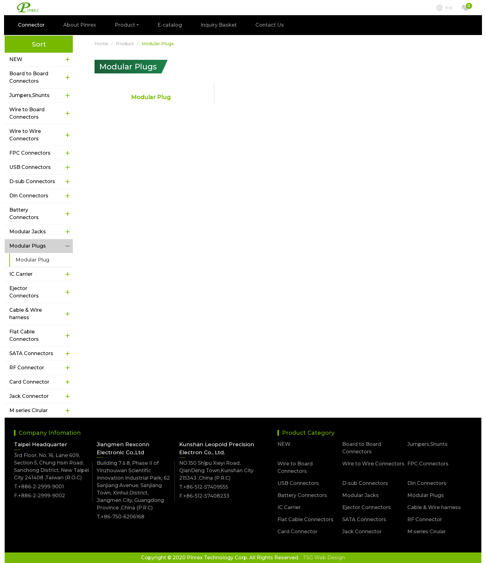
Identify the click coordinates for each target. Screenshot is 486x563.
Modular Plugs (27, 246)
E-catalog (170, 26)
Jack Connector (29, 396)
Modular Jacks (27, 232)
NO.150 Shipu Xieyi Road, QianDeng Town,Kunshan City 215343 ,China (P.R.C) (216, 470)
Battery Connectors (24, 213)
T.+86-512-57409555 (203, 487)
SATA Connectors (31, 353)
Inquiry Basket (219, 26)
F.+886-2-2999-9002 (39, 496)
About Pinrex (80, 26)
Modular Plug (32, 260)
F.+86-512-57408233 (204, 496)
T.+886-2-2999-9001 (39, 487)
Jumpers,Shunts (29, 95)
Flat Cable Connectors (24, 335)
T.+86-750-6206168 (120, 517)
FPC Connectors (30, 153)
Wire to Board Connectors (27, 113)
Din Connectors (28, 196)
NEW (15, 59)
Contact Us (270, 26)
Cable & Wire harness (25, 313)
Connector (32, 26)
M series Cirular (28, 410)
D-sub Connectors (32, 181)
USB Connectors (30, 167)
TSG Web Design (324, 558)
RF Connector (26, 368)
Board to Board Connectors (28, 77)
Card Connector (29, 382)
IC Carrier (21, 274)
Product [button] (125, 26)
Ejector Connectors (24, 292)
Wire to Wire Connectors (25, 135)
